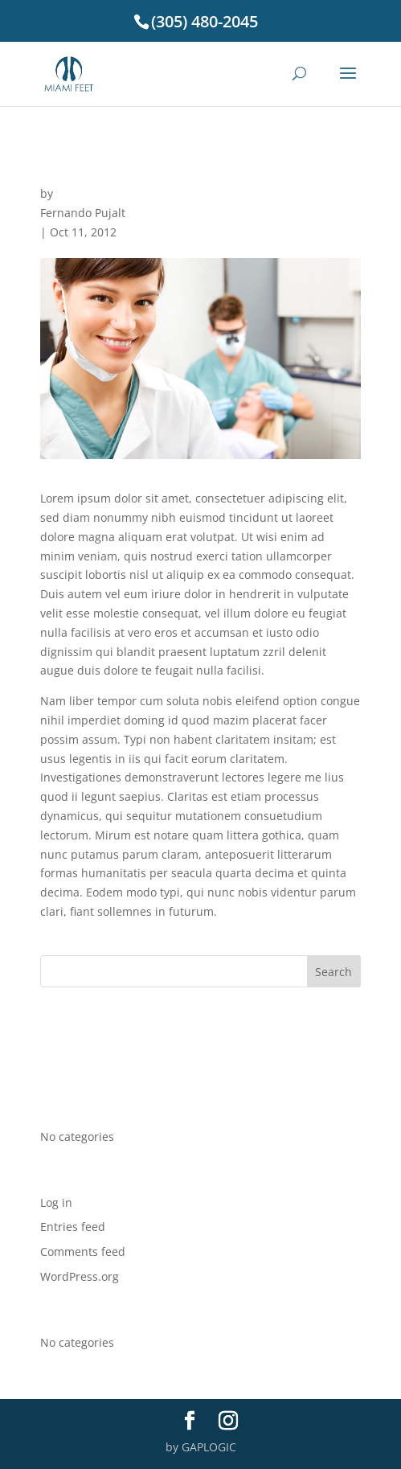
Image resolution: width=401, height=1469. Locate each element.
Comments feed (82, 1251)
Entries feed (72, 1226)
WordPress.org (79, 1276)
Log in (56, 1202)
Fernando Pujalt (82, 212)
